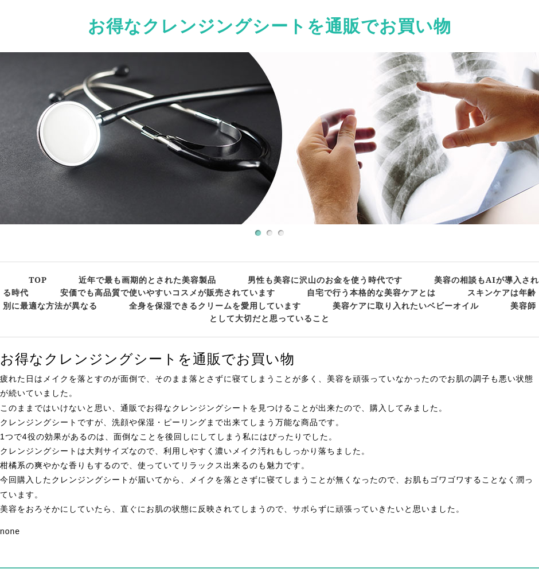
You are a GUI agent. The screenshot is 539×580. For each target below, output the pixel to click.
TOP (38, 279)
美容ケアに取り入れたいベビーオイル (406, 305)
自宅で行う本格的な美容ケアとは (371, 292)
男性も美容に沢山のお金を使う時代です (325, 279)
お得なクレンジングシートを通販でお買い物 (269, 25)
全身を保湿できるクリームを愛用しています (215, 305)
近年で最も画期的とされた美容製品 (147, 279)
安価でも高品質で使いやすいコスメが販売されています (167, 292)
